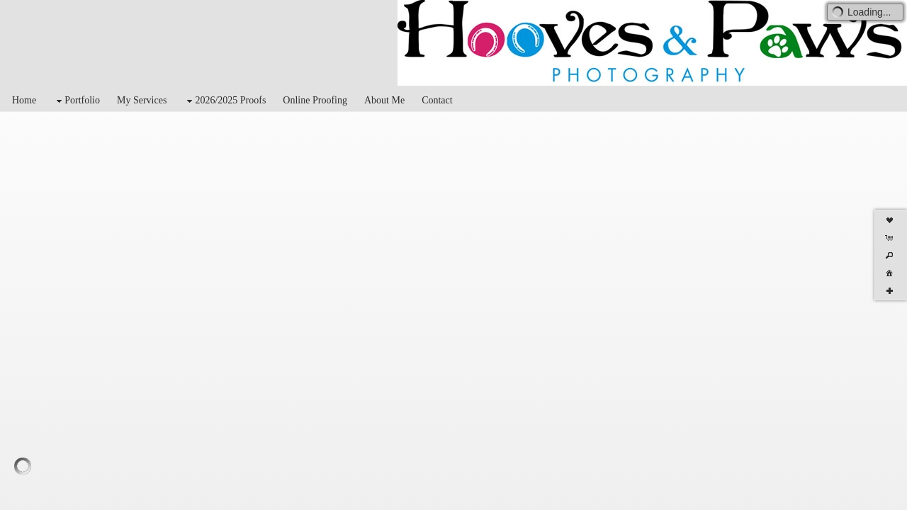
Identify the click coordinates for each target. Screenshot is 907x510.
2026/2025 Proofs (225, 101)
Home (24, 100)
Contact (437, 100)
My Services (142, 100)
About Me (384, 100)
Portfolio (76, 101)
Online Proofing (315, 100)
